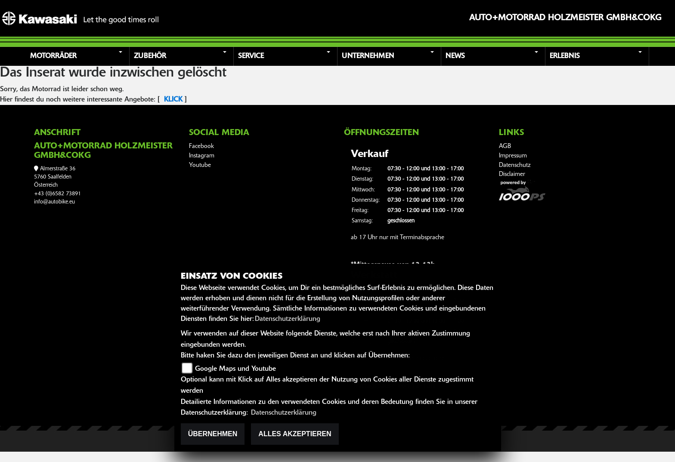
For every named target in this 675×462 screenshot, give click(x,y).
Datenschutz (515, 165)
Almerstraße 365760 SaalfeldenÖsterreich (54, 177)
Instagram (201, 156)
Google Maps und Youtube (235, 369)
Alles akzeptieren (294, 433)
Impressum (513, 156)
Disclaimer (512, 174)
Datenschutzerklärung (287, 319)
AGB (505, 146)
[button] (78, 56)
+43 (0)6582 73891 (57, 194)
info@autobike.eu (54, 202)
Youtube (200, 165)
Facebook (201, 146)
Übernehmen (213, 433)
